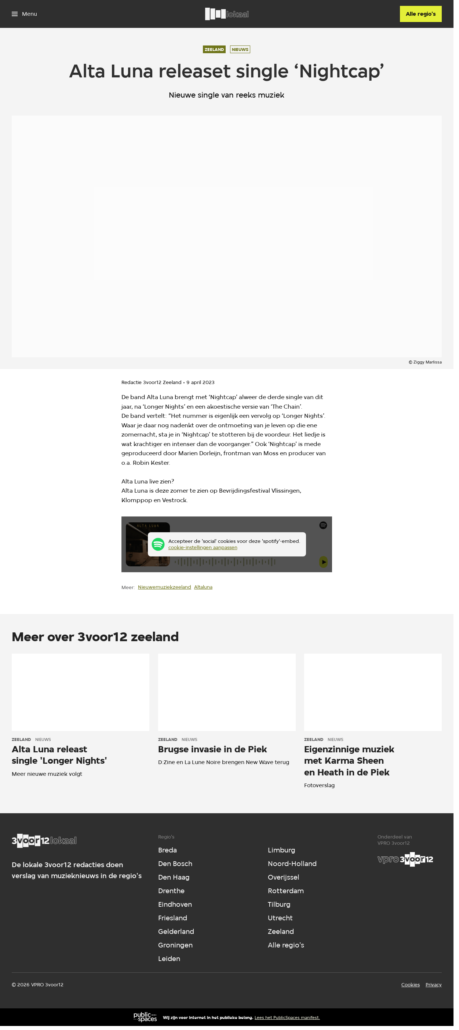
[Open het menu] (24, 14)
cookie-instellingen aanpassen (202, 547)
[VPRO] (405, 859)
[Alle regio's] (421, 14)
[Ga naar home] (226, 14)
